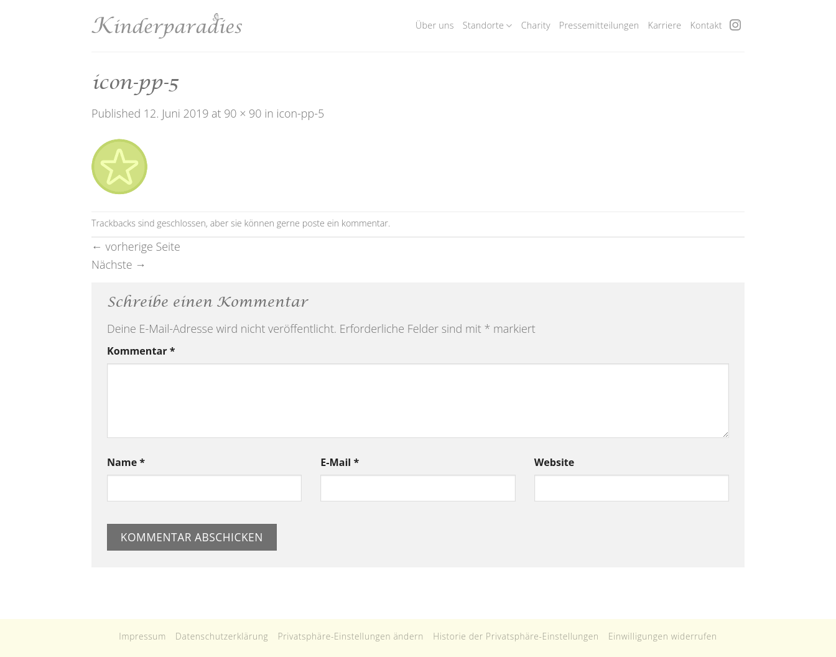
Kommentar (141, 351)
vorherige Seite (135, 246)
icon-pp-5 (300, 113)
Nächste (118, 264)
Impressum (142, 636)
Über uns (435, 25)
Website (554, 462)
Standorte (488, 25)
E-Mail (339, 462)
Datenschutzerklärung (221, 636)
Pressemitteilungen (599, 25)
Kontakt (706, 25)
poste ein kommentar (345, 223)
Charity (535, 25)
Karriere (665, 25)
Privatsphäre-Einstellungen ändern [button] (350, 636)
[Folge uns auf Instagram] (735, 25)
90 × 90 (242, 113)
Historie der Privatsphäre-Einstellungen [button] (516, 636)
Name (126, 462)
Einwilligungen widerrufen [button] (662, 636)
